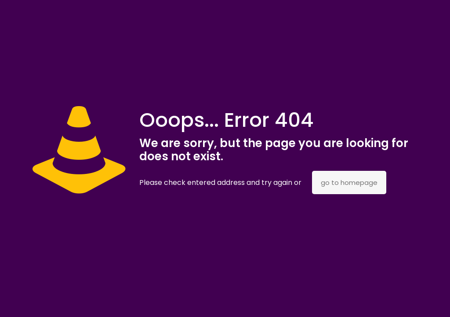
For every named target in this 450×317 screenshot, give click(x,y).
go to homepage (349, 182)
